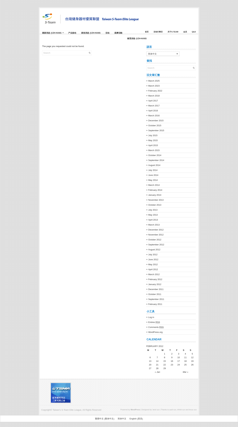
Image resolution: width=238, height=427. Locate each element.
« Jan (157, 372)
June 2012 (153, 259)
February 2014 (155, 190)
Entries (154, 322)
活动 (107, 33)
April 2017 (153, 100)
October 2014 (154, 155)
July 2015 (153, 135)
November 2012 (156, 234)
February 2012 (155, 279)
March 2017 (154, 105)
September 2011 (156, 299)
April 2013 (153, 220)
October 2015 (154, 125)
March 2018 (154, 95)
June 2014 (153, 175)
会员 (185, 32)
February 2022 (155, 91)
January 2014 (154, 195)
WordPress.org (155, 332)
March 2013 (154, 225)
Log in (151, 317)
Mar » (185, 372)
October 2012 (154, 239)
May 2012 (153, 264)
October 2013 (154, 205)
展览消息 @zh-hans (90, 33)
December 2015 (156, 120)
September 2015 (156, 130)
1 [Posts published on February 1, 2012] (164, 354)
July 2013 (153, 210)
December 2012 (156, 229)
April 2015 (153, 145)
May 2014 (153, 180)
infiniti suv (181, 410)
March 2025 (154, 81)
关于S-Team (173, 32)
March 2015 (154, 150)
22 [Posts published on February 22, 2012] (164, 364)
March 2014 (154, 185)
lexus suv (193, 410)
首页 (147, 32)
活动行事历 (158, 32)
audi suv (172, 410)
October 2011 (154, 294)
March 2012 (154, 274)
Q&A (194, 32)
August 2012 (154, 249)
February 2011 (155, 304)
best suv (156, 410)
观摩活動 (118, 33)
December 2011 (156, 289)
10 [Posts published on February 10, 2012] (178, 357)
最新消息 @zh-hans (54, 31)
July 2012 (153, 254)
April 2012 (153, 269)
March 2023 (154, 86)
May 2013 (153, 215)
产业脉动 (72, 33)
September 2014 (156, 160)
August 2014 (154, 165)
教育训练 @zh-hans (137, 38)
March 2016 (154, 115)
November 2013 (156, 200)
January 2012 (154, 284)
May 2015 (153, 140)
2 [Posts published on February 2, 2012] (171, 354)
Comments (156, 327)
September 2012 (156, 244)
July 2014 (153, 170)
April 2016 (153, 110)
